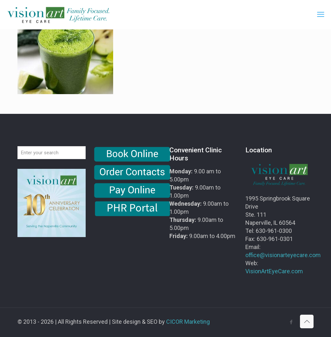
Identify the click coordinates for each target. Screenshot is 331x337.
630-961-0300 (274, 230)
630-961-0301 (275, 238)
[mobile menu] (320, 14)
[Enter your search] (51, 152)
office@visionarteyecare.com (283, 255)
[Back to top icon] (307, 321)
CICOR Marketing (188, 321)
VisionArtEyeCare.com (274, 271)
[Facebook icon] (291, 322)
